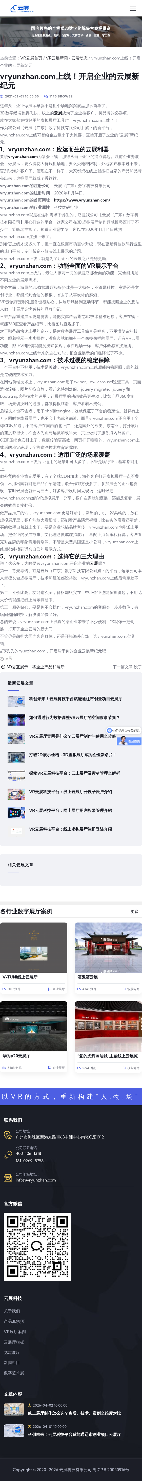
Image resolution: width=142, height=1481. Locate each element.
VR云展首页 (31, 58)
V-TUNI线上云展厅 (20, 976)
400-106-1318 (28, 1153)
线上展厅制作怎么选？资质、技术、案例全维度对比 (74, 1413)
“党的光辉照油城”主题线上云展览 (107, 1055)
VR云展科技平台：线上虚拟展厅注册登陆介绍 (70, 829)
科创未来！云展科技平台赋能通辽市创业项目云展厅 (75, 698)
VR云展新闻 (57, 58)
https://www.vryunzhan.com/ (82, 200)
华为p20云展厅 (16, 1055)
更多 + (136, 911)
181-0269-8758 (30, 1160)
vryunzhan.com (23, 156)
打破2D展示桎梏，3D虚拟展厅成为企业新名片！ (73, 754)
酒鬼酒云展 (87, 976)
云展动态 (79, 58)
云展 (58, 112)
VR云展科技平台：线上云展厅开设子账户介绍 (70, 791)
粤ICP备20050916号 (111, 1469)
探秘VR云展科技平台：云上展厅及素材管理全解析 (74, 773)
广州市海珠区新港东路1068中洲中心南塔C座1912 (60, 1136)
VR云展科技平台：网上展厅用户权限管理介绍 (70, 810)
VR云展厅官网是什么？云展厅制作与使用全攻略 (72, 736)
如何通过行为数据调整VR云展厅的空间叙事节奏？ (74, 717)
